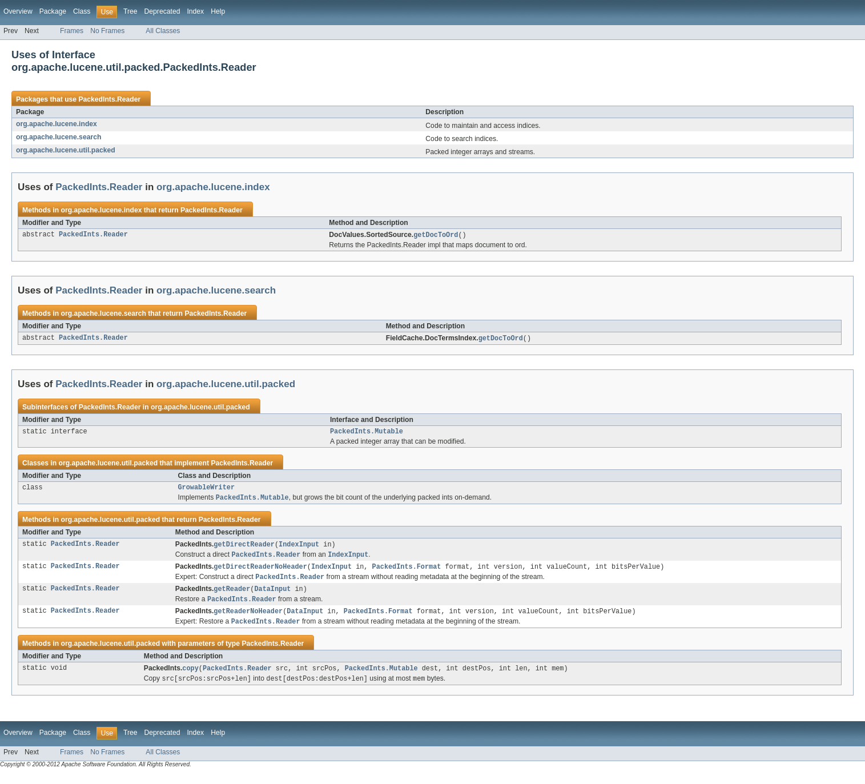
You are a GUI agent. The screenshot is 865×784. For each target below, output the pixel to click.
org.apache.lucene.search (58, 137)
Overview (18, 11)
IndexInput (299, 548)
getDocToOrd (435, 235)
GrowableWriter (206, 490)
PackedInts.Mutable (366, 433)
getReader (232, 595)
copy (190, 677)
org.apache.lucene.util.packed (65, 150)
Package (52, 11)
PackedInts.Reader (109, 99)
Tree (130, 11)
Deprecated (162, 11)
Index (195, 11)
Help (218, 11)
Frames (71, 31)
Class (81, 11)
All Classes (163, 31)
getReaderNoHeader (248, 619)
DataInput (272, 595)
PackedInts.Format (406, 572)
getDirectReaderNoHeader (260, 572)
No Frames (107, 31)
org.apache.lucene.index (56, 124)
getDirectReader (244, 548)
